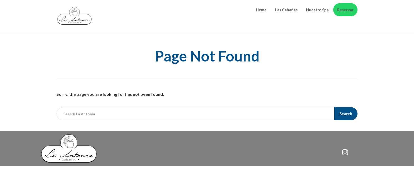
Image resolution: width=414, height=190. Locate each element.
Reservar (345, 9)
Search (346, 113)
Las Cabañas (286, 9)
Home (261, 9)
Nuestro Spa (317, 9)
